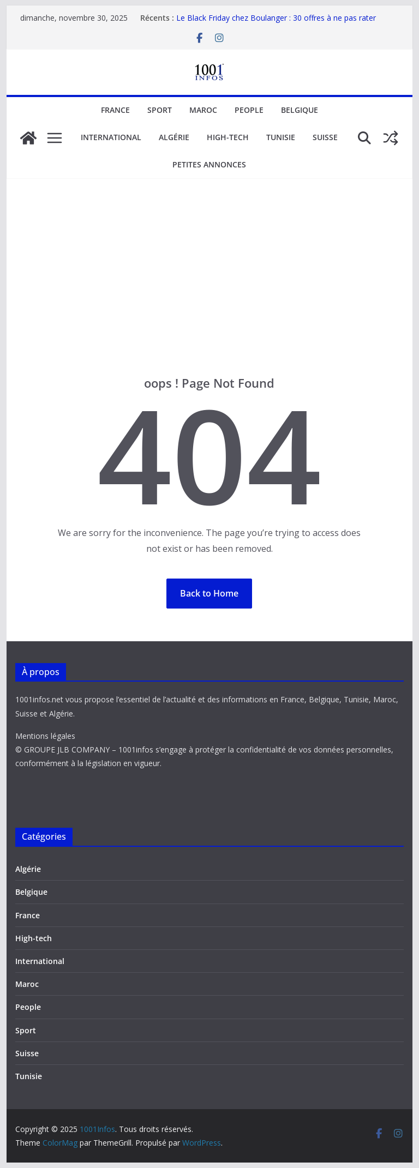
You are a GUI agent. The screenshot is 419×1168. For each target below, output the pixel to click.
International (111, 137)
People (249, 110)
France (115, 110)
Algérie (174, 137)
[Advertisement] (210, 260)
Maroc (203, 110)
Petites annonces (209, 164)
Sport (159, 110)
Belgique (299, 110)
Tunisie (280, 137)
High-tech (228, 137)
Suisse (325, 137)
